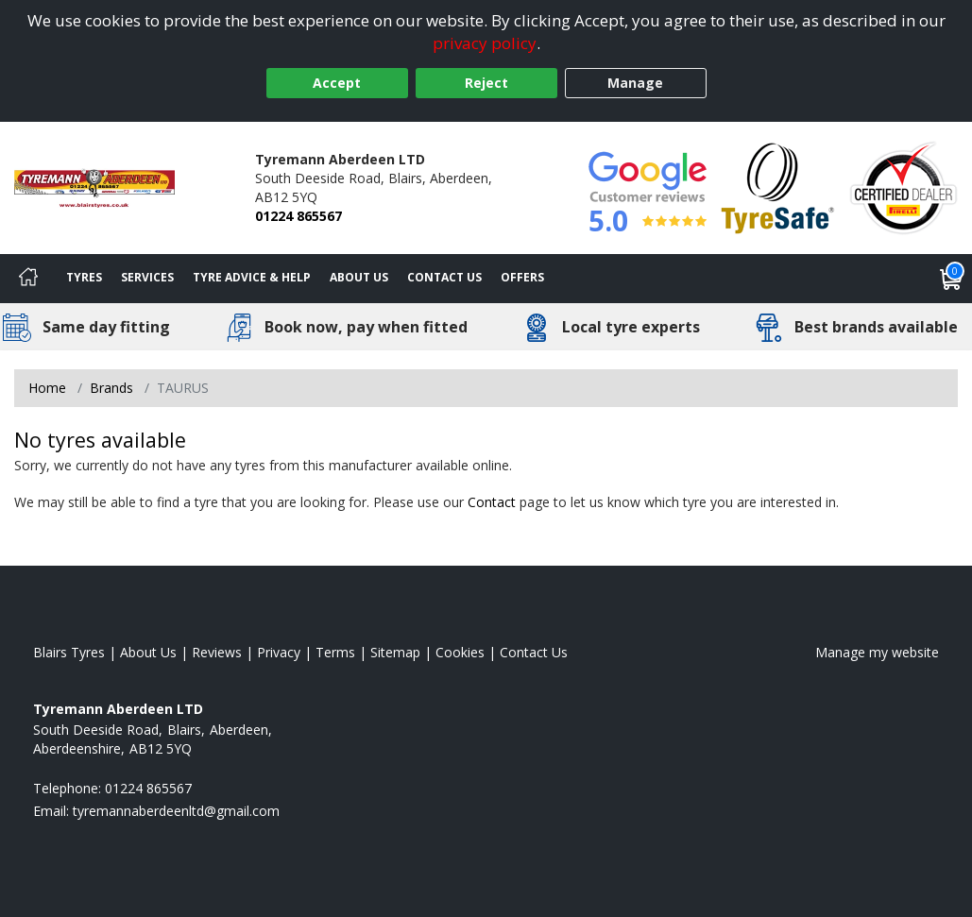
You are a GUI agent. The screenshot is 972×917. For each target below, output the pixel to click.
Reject (486, 83)
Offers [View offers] (522, 277)
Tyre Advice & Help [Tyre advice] (252, 277)
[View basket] (951, 278)
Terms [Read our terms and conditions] (335, 652)
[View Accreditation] (778, 186)
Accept (337, 83)
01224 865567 (298, 216)
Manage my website (877, 652)
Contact (492, 502)
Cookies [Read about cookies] (460, 652)
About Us (359, 277)
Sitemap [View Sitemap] (395, 652)
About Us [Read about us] (148, 652)
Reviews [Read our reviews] (217, 652)
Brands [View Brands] (111, 388)
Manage (635, 83)
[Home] (28, 278)
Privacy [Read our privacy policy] (278, 652)
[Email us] (176, 811)
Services (147, 277)
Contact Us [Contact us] (444, 277)
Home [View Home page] (47, 388)
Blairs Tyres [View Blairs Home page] (69, 652)
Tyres (84, 277)
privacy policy (485, 43)
